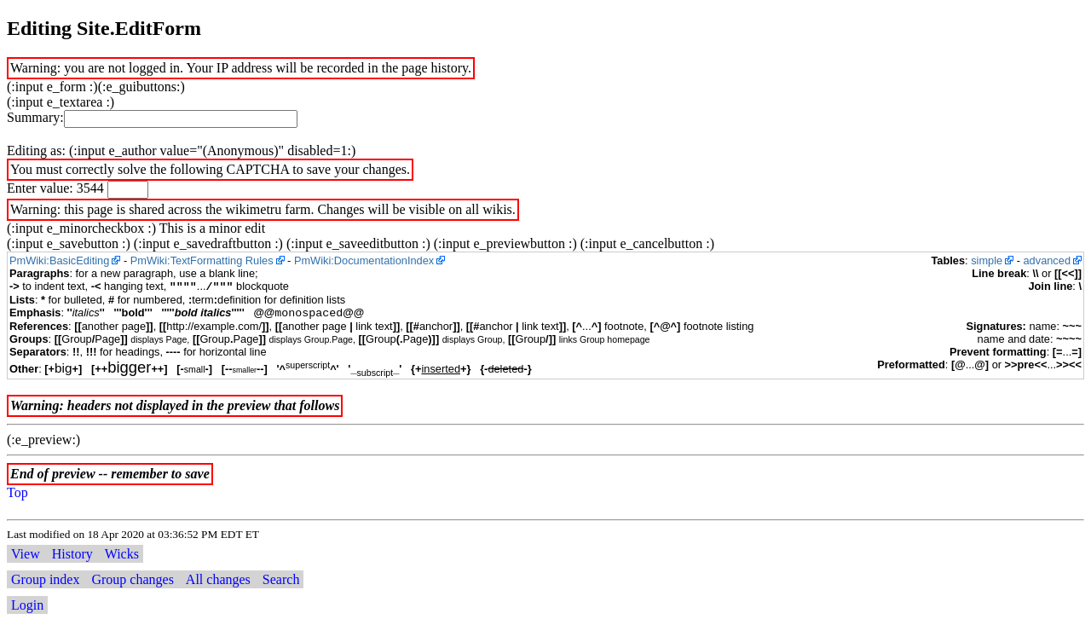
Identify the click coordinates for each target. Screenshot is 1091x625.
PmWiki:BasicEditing (59, 260)
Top (17, 492)
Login (27, 605)
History (72, 554)
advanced (1047, 260)
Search (281, 579)
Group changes (132, 579)
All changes (218, 579)
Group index (45, 579)
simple (986, 260)
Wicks (122, 554)
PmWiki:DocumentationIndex (364, 260)
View (25, 554)
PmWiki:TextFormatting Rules (202, 260)
